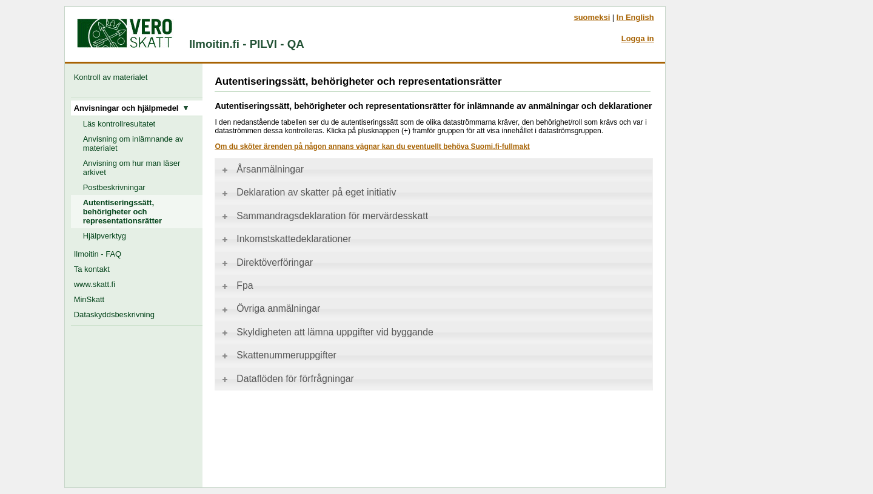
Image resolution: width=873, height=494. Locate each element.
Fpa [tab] (236, 285)
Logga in (637, 38)
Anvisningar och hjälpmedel (131, 108)
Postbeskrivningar (114, 187)
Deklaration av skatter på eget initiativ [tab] (308, 192)
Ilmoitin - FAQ (97, 254)
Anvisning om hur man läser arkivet (132, 168)
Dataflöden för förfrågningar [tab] (287, 379)
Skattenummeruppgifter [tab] (278, 355)
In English (635, 17)
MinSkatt (89, 299)
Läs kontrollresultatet (119, 123)
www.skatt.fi (94, 284)
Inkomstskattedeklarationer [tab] (285, 239)
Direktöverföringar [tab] (266, 262)
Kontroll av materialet (113, 77)
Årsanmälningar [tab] (262, 169)
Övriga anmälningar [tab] (270, 308)
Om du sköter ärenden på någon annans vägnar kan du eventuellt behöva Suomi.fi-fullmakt (372, 146)
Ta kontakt (92, 269)
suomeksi (592, 17)
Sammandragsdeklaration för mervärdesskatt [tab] (324, 216)
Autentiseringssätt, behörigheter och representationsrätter (122, 211)
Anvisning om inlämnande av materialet (133, 143)
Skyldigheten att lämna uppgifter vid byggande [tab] (326, 332)
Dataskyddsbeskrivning (114, 314)
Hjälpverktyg (104, 235)
